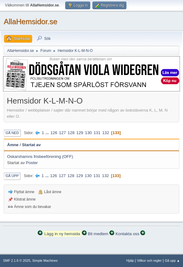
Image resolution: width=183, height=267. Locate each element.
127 (62, 132)
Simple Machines (44, 260)
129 (79, 132)
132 (105, 132)
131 (97, 132)
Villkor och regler (149, 260)
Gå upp (12, 176)
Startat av (31, 144)
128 (71, 132)
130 (88, 132)
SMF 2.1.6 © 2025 (16, 260)
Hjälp (130, 260)
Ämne (13, 144)
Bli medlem (98, 233)
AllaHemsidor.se (30, 21)
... (47, 132)
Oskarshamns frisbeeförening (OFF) (40, 156)
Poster (32, 162)
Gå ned (12, 133)
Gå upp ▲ (172, 260)
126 (53, 132)
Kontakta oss (127, 233)
